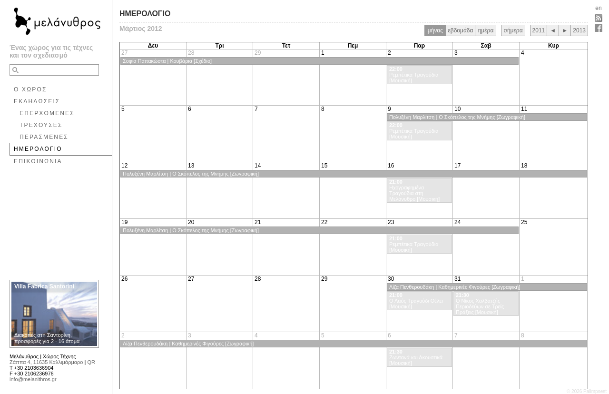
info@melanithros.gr (33, 379)
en (598, 8)
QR (91, 362)
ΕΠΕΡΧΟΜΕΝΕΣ (47, 113)
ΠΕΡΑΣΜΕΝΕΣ (44, 137)
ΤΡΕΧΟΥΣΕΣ (41, 125)
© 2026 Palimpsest (587, 391)
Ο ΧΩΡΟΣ (30, 89)
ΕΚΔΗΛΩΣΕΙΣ (37, 101)
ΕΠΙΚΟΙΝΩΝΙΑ (38, 161)
